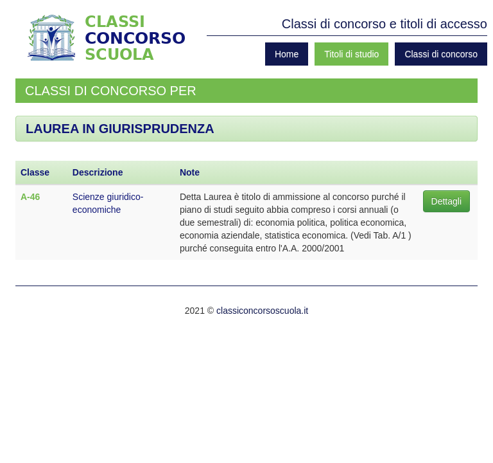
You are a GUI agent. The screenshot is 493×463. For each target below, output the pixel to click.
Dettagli (446, 201)
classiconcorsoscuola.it (262, 310)
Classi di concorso (441, 54)
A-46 (30, 197)
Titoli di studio (351, 54)
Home (286, 54)
